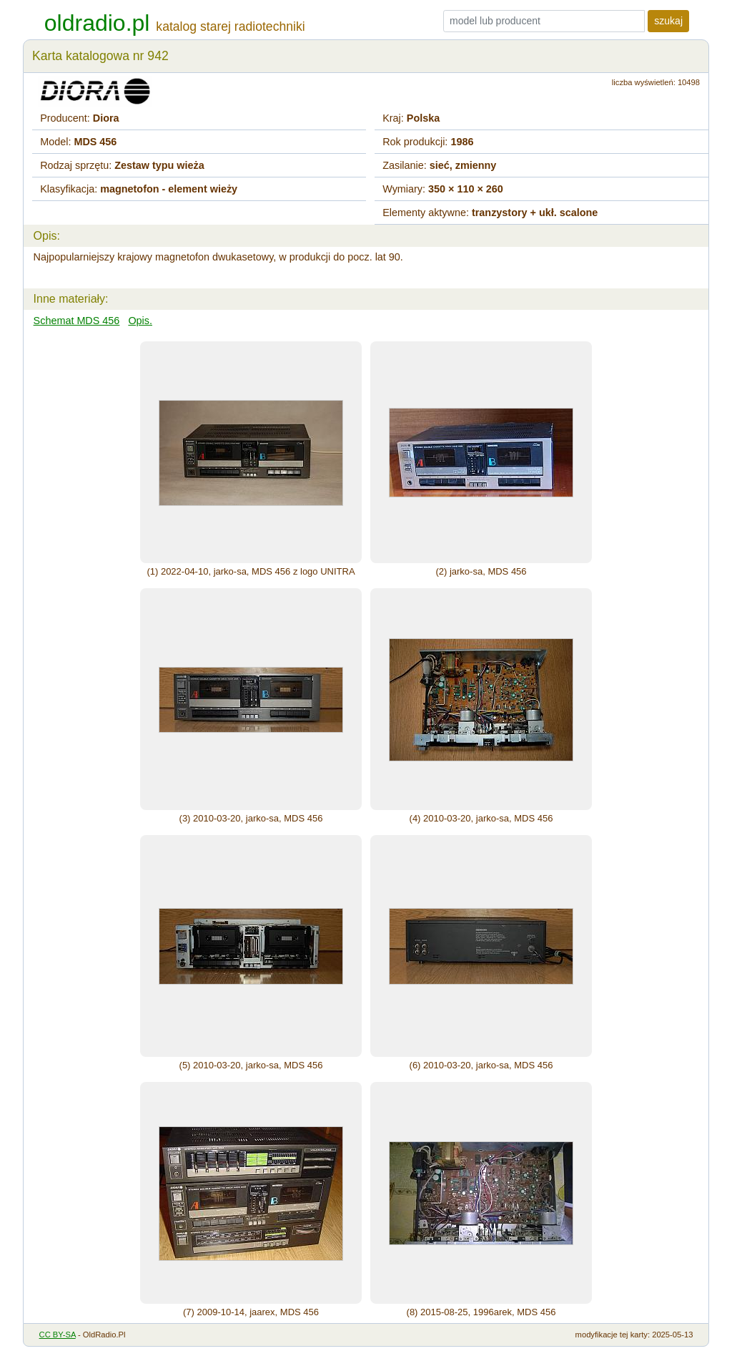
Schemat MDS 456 (77, 320)
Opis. (140, 320)
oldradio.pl (97, 23)
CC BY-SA (57, 1334)
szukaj (668, 20)
